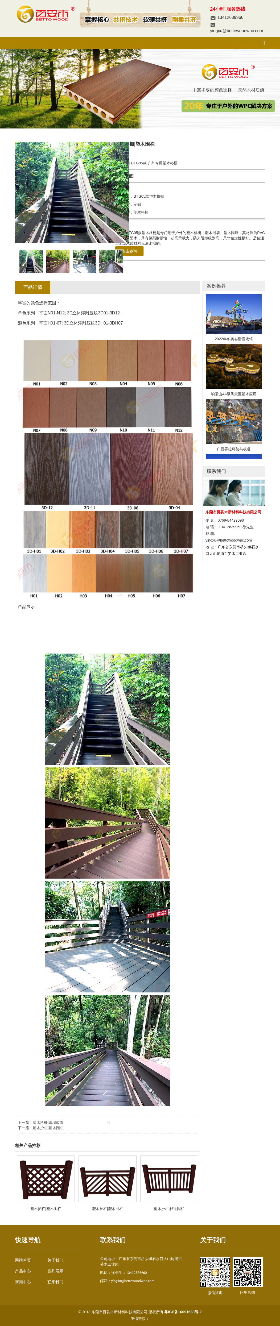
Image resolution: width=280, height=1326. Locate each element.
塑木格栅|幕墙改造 (48, 1122)
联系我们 (55, 1282)
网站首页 (23, 1260)
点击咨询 (129, 251)
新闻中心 (23, 1282)
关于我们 (55, 1260)
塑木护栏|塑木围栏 (48, 1128)
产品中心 (23, 1271)
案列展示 (55, 1271)
